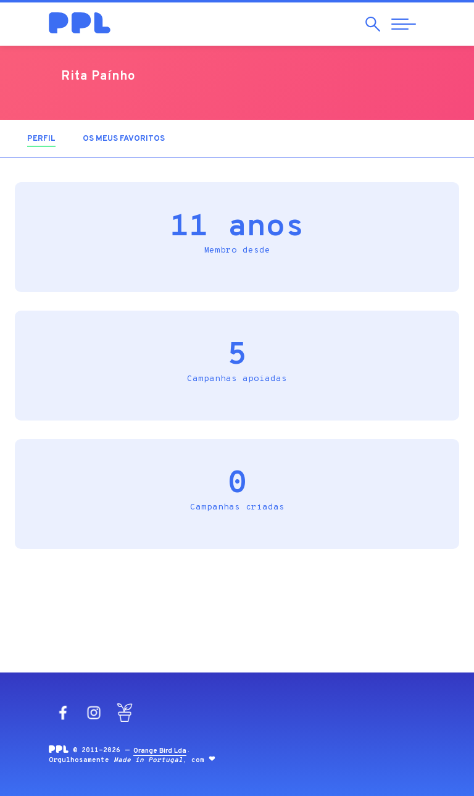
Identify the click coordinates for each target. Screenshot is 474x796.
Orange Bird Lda (159, 751)
